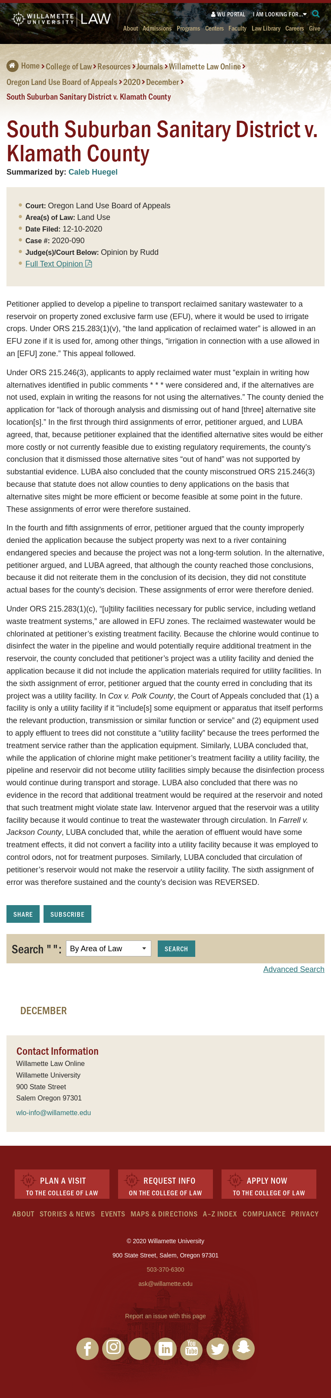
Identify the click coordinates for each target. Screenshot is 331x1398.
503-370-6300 (165, 1269)
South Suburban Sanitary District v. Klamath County (88, 96)
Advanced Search (294, 969)
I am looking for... (278, 14)
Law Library (266, 27)
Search (176, 948)
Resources (114, 66)
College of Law (69, 66)
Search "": (37, 948)
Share (23, 913)
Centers (214, 27)
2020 (132, 81)
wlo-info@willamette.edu (53, 1112)
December (162, 81)
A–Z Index (220, 1213)
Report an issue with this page (165, 1316)
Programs (188, 27)
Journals (150, 66)
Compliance (264, 1213)
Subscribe (67, 913)
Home (23, 65)
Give (314, 27)
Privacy (305, 1213)
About (130, 27)
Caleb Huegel (93, 172)
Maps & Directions (164, 1213)
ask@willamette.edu (165, 1283)
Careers (294, 27)
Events (113, 1213)
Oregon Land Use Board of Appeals (61, 81)
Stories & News (67, 1213)
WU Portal (228, 14)
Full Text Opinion (54, 264)
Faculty (237, 27)
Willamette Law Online (205, 66)
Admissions (157, 27)
